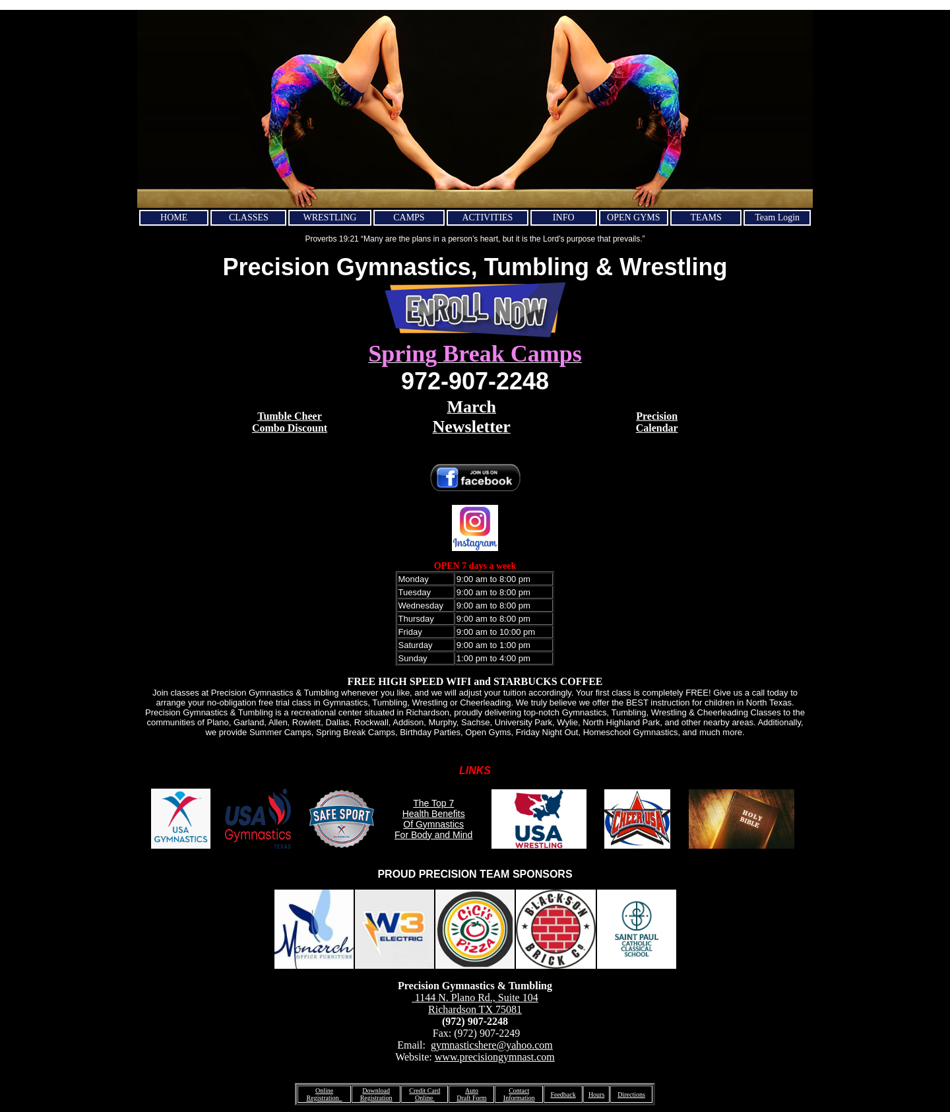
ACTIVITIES (487, 217)
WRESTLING (330, 217)
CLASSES (249, 217)
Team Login (777, 217)
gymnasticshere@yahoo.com (492, 1045)
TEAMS (705, 217)
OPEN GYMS (633, 217)
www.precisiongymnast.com (495, 1057)
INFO (564, 217)
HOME (173, 217)
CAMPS (408, 217)
